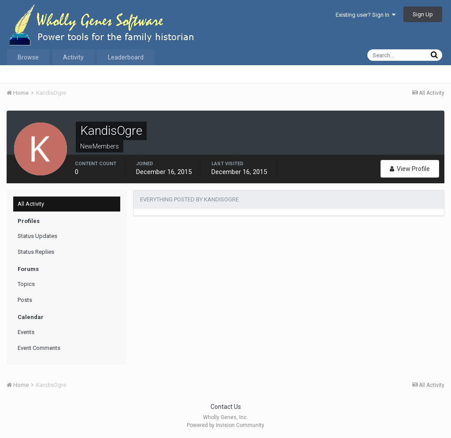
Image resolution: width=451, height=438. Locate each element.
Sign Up (423, 14)
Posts (25, 300)
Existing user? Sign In (366, 14)
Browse (28, 57)
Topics (26, 284)
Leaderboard (126, 57)
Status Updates (37, 236)
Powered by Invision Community (225, 425)
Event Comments (39, 348)
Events (26, 332)
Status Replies (36, 252)
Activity (73, 57)
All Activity (31, 203)
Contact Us (226, 406)
